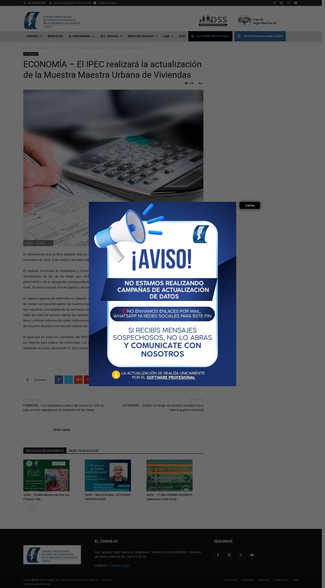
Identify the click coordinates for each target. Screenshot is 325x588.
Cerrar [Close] (249, 205)
